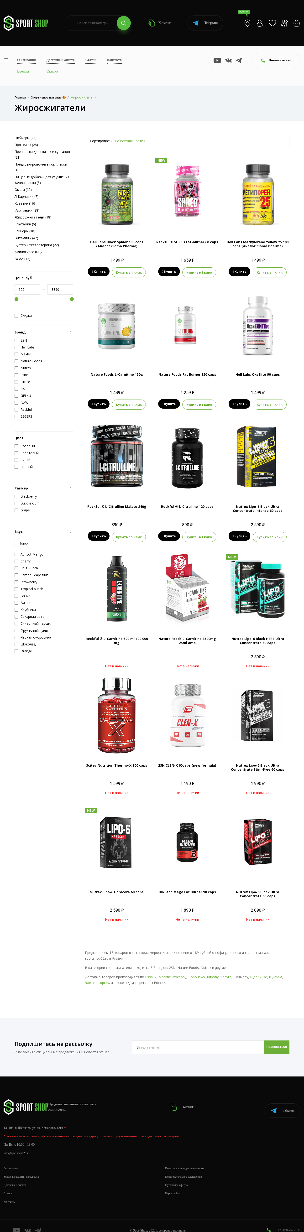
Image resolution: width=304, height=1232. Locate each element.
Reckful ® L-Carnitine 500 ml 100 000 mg (117, 637)
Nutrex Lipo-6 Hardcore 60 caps (117, 888)
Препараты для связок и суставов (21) (42, 154)
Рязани (151, 973)
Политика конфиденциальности (187, 1158)
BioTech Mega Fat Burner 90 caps (187, 888)
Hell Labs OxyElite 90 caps (258, 373)
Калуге (225, 973)
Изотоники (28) (27, 210)
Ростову (179, 973)
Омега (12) (23, 189)
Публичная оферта (178, 1175)
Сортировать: (101, 141)
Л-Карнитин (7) (26, 196)
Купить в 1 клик (129, 272)
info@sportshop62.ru (18, 1143)
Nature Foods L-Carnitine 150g (117, 373)
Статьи (90, 60)
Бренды (23, 71)
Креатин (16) (25, 203)
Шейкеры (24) (26, 137)
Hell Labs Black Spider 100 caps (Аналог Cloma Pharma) (116, 244)
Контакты (114, 60)
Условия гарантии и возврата (24, 1167)
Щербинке (258, 973)
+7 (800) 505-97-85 (287, 1220)
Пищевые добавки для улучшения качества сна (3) (42, 180)
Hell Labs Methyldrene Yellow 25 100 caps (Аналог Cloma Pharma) (257, 244)
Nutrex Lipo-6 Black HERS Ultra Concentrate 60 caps (257, 637)
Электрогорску (97, 979)
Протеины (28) (26, 144)
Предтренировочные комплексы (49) (41, 167)
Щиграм (275, 973)
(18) (33, 217)
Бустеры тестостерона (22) (37, 245)
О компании (26, 60)
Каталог (159, 23)
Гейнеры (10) (25, 231)
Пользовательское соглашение (186, 1167)
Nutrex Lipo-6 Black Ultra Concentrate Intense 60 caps (258, 506)
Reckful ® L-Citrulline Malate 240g (116, 504)
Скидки (52, 71)
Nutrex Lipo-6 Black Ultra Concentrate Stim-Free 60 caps (257, 763)
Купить (99, 272)
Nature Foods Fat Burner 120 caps (187, 373)
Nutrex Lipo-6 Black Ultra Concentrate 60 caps (257, 890)
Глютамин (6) (25, 224)
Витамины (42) (26, 238)
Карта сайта (173, 1183)
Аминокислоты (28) (30, 252)
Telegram (205, 23)
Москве (164, 973)
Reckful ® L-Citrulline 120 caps (187, 504)
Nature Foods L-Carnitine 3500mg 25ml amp (187, 637)
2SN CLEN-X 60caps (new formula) (187, 761)
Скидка (23, 315)
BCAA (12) (22, 258)
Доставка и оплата (61, 60)
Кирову (213, 973)
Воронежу (196, 973)
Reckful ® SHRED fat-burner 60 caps (187, 242)
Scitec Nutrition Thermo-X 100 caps (116, 761)
